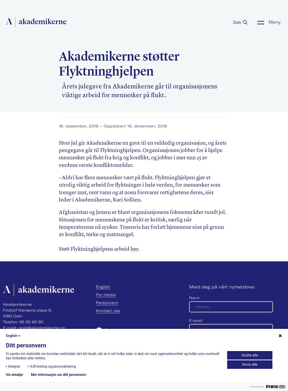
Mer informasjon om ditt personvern (58, 375)
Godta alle (250, 355)
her (134, 249)
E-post (196, 320)
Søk (240, 22)
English (103, 286)
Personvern (107, 302)
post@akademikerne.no (42, 327)
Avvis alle (249, 364)
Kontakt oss (108, 310)
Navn (194, 298)
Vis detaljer (14, 375)
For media (106, 294)
